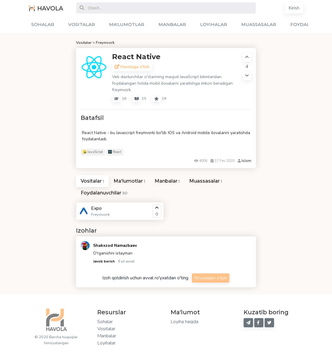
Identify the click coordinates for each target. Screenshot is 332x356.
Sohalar (105, 321)
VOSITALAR (81, 24)
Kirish (294, 8)
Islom (246, 160)
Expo (96, 208)
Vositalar (84, 42)
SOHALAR (42, 24)
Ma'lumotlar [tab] (129, 181)
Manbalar (106, 336)
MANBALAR (172, 24)
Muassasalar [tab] (205, 181)
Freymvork (105, 42)
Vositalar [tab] (92, 181)
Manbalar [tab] (167, 181)
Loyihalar (106, 343)
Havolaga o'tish (132, 67)
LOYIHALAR (213, 24)
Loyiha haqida (184, 321)
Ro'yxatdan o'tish (211, 278)
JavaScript (93, 152)
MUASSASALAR (258, 24)
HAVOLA (46, 8)
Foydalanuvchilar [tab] (104, 193)
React (114, 152)
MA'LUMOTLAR (126, 24)
